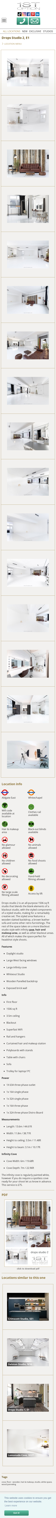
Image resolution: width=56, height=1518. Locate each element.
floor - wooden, (14, 1482)
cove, (4, 1482)
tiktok (20, 14)
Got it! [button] (16, 1513)
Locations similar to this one (23, 1278)
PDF (5, 1195)
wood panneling (9, 1484)
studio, (38, 1482)
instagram (24, 14)
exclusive (35, 31)
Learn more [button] (11, 1505)
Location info (12, 784)
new (24, 31)
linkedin (37, 14)
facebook (28, 14)
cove (31, 929)
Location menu (12, 44)
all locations (11, 31)
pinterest (33, 14)
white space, (46, 1482)
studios (48, 31)
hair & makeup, (28, 1482)
